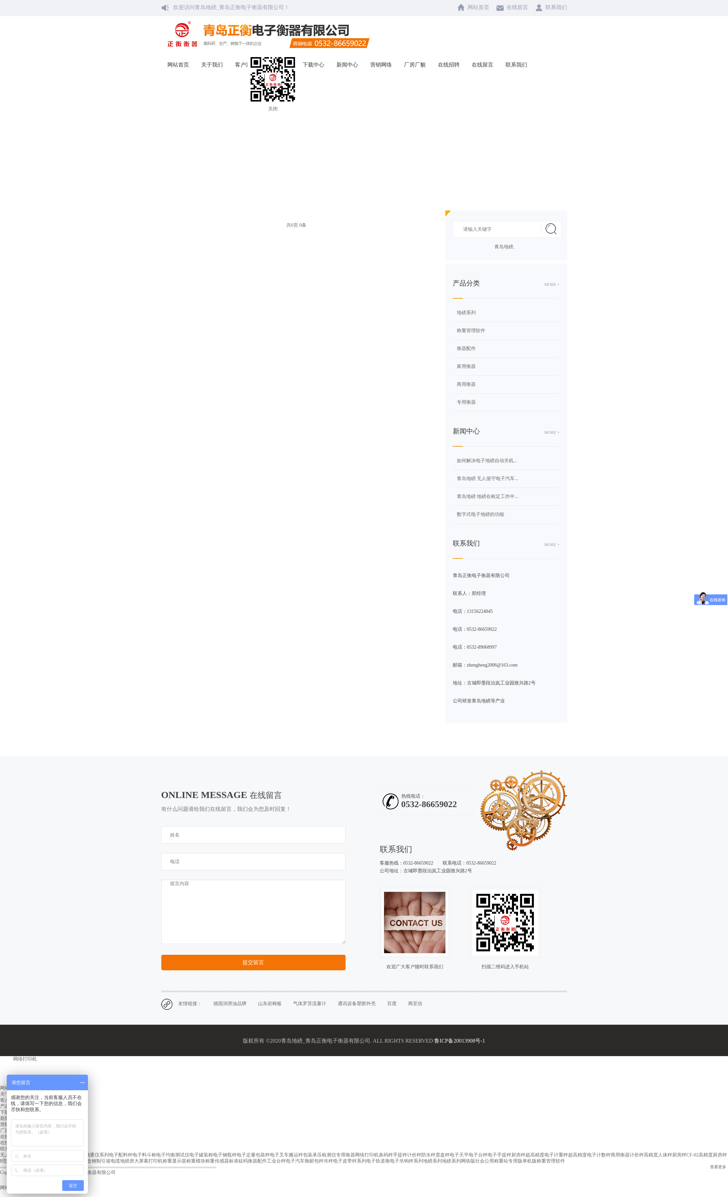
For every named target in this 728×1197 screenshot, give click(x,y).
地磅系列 (466, 312)
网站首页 (336, 143)
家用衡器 (466, 366)
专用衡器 (466, 402)
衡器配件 (466, 348)
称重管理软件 (471, 330)
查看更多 (718, 1167)
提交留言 (253, 962)
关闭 (273, 108)
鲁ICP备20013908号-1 (459, 1041)
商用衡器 (466, 384)
